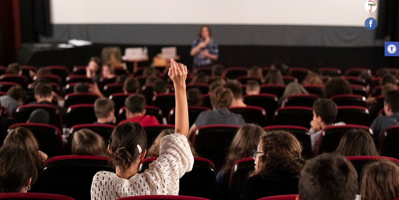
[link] (392, 49)
